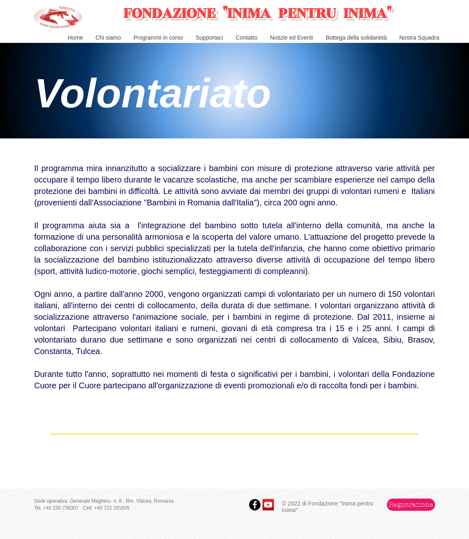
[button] (411, 505)
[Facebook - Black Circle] (254, 504)
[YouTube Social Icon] (268, 504)
